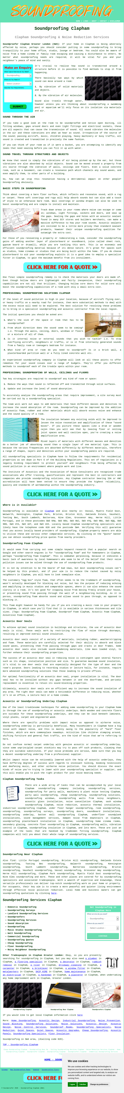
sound (38, 81)
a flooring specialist (29, 962)
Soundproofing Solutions (42, 1024)
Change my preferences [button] (99, 1084)
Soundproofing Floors (50, 1070)
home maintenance (75, 971)
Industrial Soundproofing (79, 1020)
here (53, 893)
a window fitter (75, 968)
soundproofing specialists (97, 524)
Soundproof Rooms (61, 1027)
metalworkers (11, 971)
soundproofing (99, 47)
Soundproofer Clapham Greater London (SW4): (31, 44)
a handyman (44, 975)
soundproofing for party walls (44, 792)
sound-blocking (63, 683)
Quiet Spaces (26, 1030)
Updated (36, 1070)
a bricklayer (40, 968)
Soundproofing (11, 182)
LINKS (85, 21)
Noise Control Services (30, 1027)
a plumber (91, 958)
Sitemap (5, 1070)
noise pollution (38, 890)
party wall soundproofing (41, 795)
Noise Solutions (71, 1024)
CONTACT (103, 21)
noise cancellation (78, 801)
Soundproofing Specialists (94, 1027)
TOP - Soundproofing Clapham (20, 1044)
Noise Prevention (109, 1020)
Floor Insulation (59, 1034)
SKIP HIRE (41, 971)
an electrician (12, 975)
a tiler (35, 965)
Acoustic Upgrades (67, 1030)
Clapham (49, 511)
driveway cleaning (70, 965)
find (12, 860)
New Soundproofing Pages (20, 1070)
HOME (78, 21)
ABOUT (94, 21)
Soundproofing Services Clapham (32, 900)
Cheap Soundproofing (95, 1030)
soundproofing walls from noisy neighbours (89, 798)
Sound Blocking (12, 1024)
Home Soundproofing (23, 1020)
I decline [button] (82, 1084)
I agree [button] (72, 1084)
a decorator (67, 962)
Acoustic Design (49, 1020)
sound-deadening (58, 649)
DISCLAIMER (115, 21)
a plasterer (76, 975)
